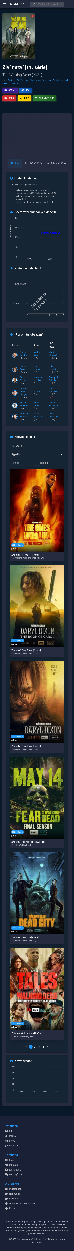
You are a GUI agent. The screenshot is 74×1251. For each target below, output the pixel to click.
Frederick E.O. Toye (16, 80)
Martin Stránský (38, 355)
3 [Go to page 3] (39, 1047)
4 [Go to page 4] (43, 1047)
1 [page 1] (30, 1047)
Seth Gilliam (24, 380)
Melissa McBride (24, 405)
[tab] (15, 163)
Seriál (10, 90)
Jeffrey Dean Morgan (24, 393)
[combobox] (37, 446)
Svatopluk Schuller (38, 380)
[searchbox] (50, 4)
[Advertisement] (37, 136)
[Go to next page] (48, 1047)
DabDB (18, 4)
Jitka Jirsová (38, 369)
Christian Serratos (24, 416)
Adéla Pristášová (38, 416)
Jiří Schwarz (38, 391)
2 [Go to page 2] (34, 1047)
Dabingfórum (44, 98)
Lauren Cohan (24, 369)
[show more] (68, 4)
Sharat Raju (14, 83)
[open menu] (4, 4)
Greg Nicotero (31, 80)
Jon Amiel (42, 80)
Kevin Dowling (54, 80)
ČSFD (9, 98)
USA (25, 90)
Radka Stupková (38, 405)
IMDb (24, 98)
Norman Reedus (24, 355)
